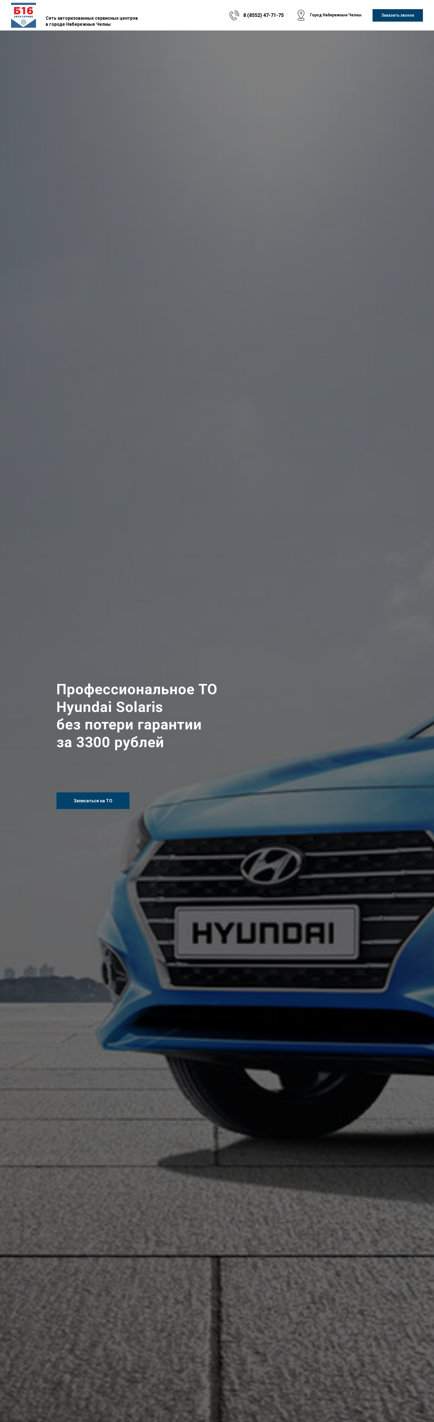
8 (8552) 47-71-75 (263, 15)
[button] (398, 15)
